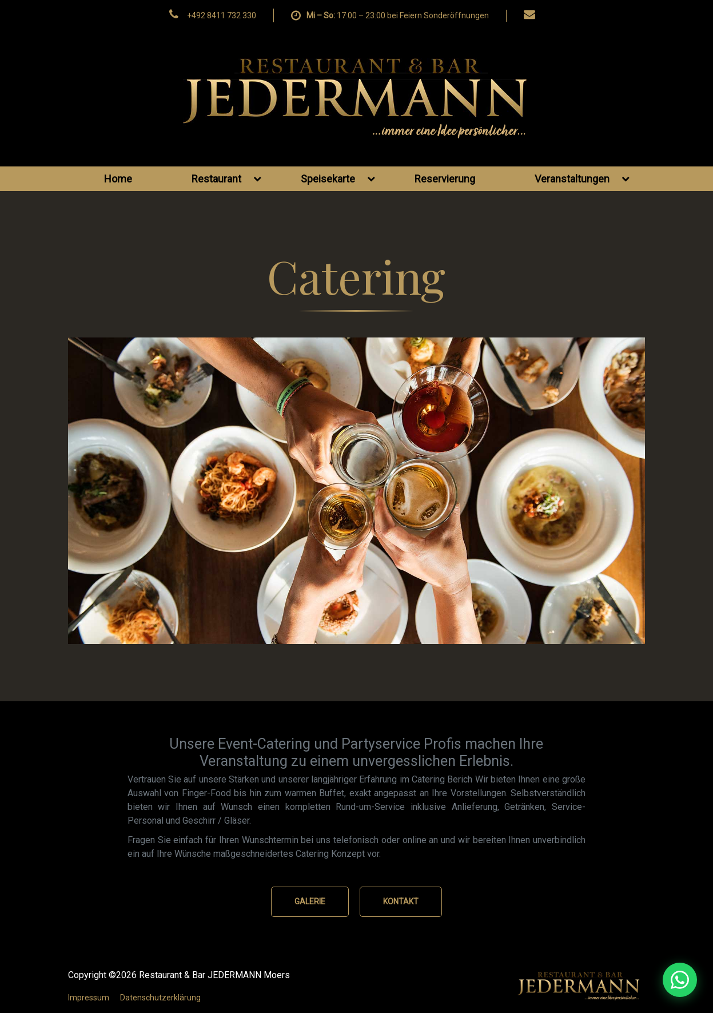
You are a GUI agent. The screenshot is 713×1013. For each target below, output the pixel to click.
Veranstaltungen (582, 179)
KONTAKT (401, 901)
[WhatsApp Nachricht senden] (617, 980)
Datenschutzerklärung (160, 997)
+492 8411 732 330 (221, 15)
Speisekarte (338, 179)
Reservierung (445, 179)
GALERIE (309, 901)
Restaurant (226, 179)
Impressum (88, 997)
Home (118, 179)
